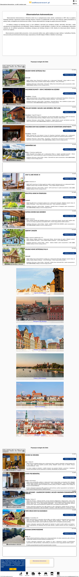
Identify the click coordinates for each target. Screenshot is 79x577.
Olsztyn (5, 147)
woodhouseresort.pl (39, 3)
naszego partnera (45, 85)
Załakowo (5, 512)
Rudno (4, 531)
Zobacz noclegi (69, 75)
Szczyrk (5, 475)
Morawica (5, 493)
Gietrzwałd (6, 72)
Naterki (5, 176)
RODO (2, 566)
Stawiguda (5, 194)
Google (2, 561)
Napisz (77, 576)
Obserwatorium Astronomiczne (39, 561)
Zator (4, 456)
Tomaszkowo (6, 91)
